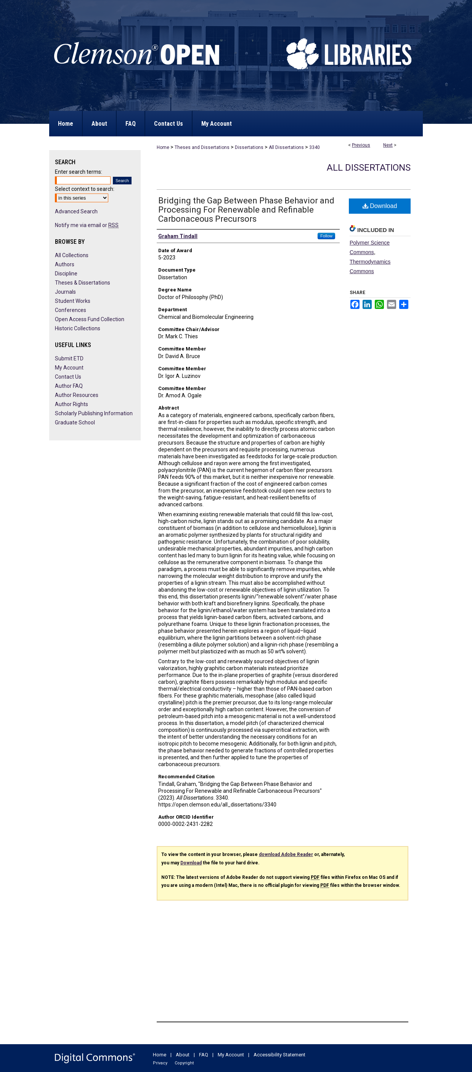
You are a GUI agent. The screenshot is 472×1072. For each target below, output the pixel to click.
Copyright (184, 1063)
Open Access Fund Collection (89, 319)
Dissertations (249, 147)
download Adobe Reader (286, 854)
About (182, 1055)
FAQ (203, 1055)
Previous (361, 145)
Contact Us (68, 377)
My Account (69, 368)
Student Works (72, 301)
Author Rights (71, 404)
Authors (64, 264)
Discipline (66, 273)
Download (380, 206)
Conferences (70, 310)
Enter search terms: (78, 172)
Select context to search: (84, 189)
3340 (314, 147)
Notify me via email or (87, 225)
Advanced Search (76, 211)
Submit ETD (69, 358)
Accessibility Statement (279, 1055)
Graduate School (75, 422)
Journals (65, 292)
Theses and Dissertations (202, 147)
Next (388, 145)
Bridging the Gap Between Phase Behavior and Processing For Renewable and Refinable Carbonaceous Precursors (246, 210)
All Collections (71, 255)
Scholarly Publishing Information (94, 413)
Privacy (160, 1063)
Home (163, 147)
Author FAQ (69, 386)
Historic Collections (77, 328)
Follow (326, 236)
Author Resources (76, 395)
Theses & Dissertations (82, 283)
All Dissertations (286, 147)
